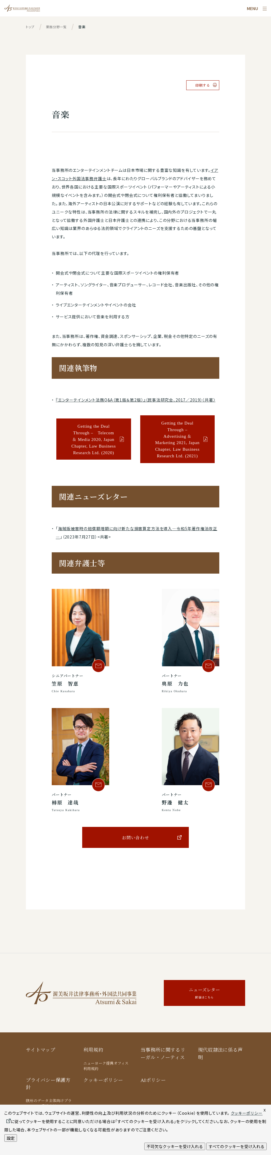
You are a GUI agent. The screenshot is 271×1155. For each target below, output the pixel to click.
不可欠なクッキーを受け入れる (175, 1146)
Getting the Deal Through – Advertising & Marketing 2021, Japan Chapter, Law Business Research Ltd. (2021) (177, 439)
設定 (11, 1138)
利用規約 (93, 1049)
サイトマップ (40, 1049)
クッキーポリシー (103, 1079)
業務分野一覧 (58, 26)
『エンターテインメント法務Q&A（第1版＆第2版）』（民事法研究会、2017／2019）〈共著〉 (136, 400)
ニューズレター (204, 993)
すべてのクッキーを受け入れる (236, 1146)
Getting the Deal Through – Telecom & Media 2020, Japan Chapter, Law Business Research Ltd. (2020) (93, 439)
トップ (30, 26)
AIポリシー (153, 1079)
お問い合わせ (135, 837)
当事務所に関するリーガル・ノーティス (163, 1053)
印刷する (202, 85)
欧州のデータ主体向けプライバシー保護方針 (49, 1103)
